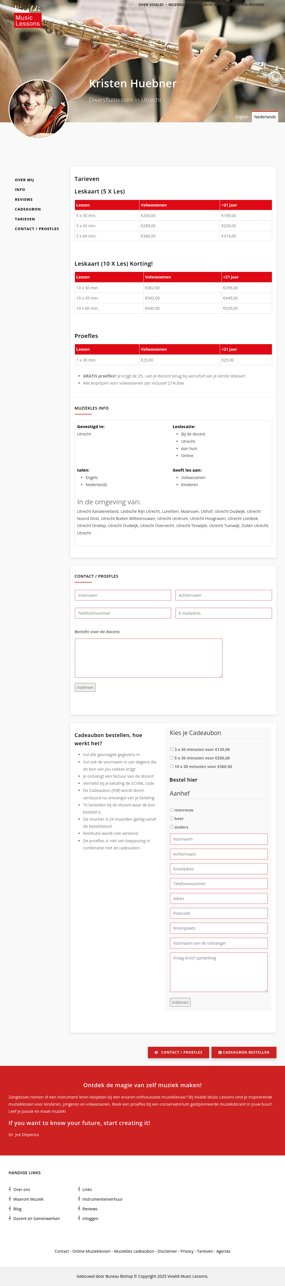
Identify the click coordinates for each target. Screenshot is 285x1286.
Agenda (213, 12)
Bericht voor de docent (97, 631)
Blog (17, 1208)
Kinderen (189, 484)
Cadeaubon (28, 209)
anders (181, 827)
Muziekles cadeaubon (180, 12)
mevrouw (183, 810)
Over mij (24, 179)
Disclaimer (167, 1251)
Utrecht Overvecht (157, 525)
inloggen (90, 1218)
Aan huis (189, 448)
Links (87, 1189)
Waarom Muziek (28, 1199)
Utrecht (84, 434)
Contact (62, 1251)
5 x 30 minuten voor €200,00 (202, 758)
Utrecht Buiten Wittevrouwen (128, 518)
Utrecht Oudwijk (230, 511)
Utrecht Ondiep (91, 525)
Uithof (206, 511)
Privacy (187, 1251)
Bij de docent (193, 434)
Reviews (255, 12)
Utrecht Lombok (243, 518)
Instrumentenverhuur (102, 1199)
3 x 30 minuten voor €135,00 (202, 749)
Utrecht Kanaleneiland (98, 511)
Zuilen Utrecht (255, 525)
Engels (92, 477)
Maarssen (190, 511)
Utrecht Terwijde (191, 525)
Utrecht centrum (172, 518)
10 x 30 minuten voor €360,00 (203, 766)
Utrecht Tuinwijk (224, 525)
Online (187, 455)
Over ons (21, 1189)
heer (179, 818)
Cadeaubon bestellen (244, 1052)
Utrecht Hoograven (207, 518)
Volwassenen (193, 477)
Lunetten (170, 511)
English (242, 116)
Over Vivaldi (141, 12)
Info (20, 189)
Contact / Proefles (37, 228)
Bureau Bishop (119, 1276)
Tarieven (234, 12)
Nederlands (265, 116)
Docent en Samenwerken (36, 1218)
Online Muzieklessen (91, 1251)
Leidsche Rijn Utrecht (140, 511)
